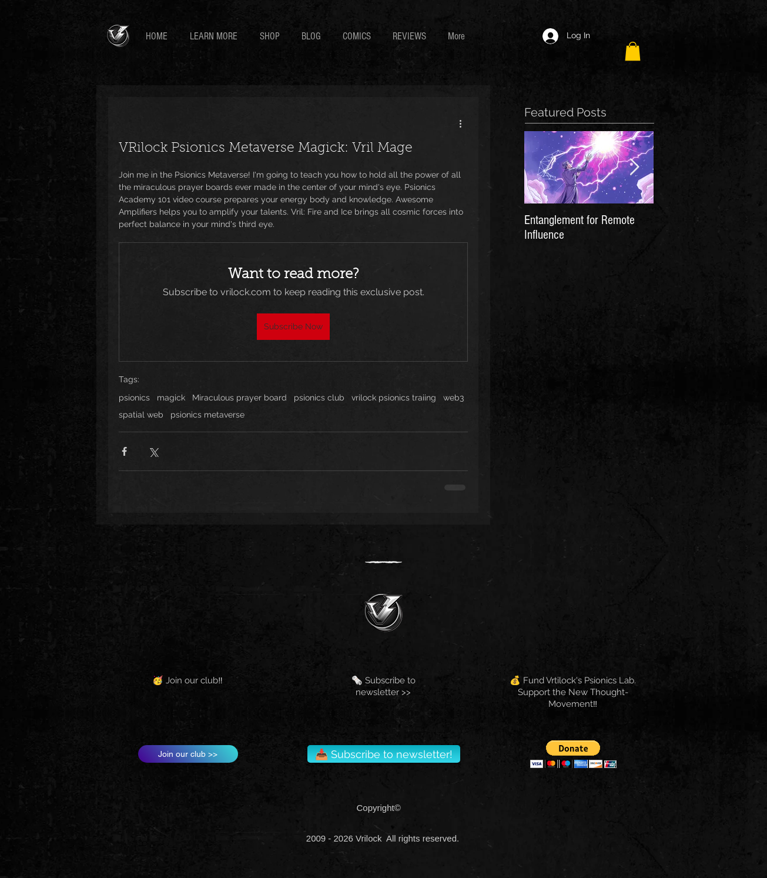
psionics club (319, 397)
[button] (216, 36)
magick (171, 397)
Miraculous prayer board (239, 397)
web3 (453, 397)
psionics (134, 397)
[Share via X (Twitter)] (153, 451)
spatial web (141, 414)
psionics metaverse (207, 414)
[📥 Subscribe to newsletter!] (383, 754)
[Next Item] (634, 168)
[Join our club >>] (188, 754)
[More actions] (461, 123)
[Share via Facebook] (124, 451)
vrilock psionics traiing (393, 397)
